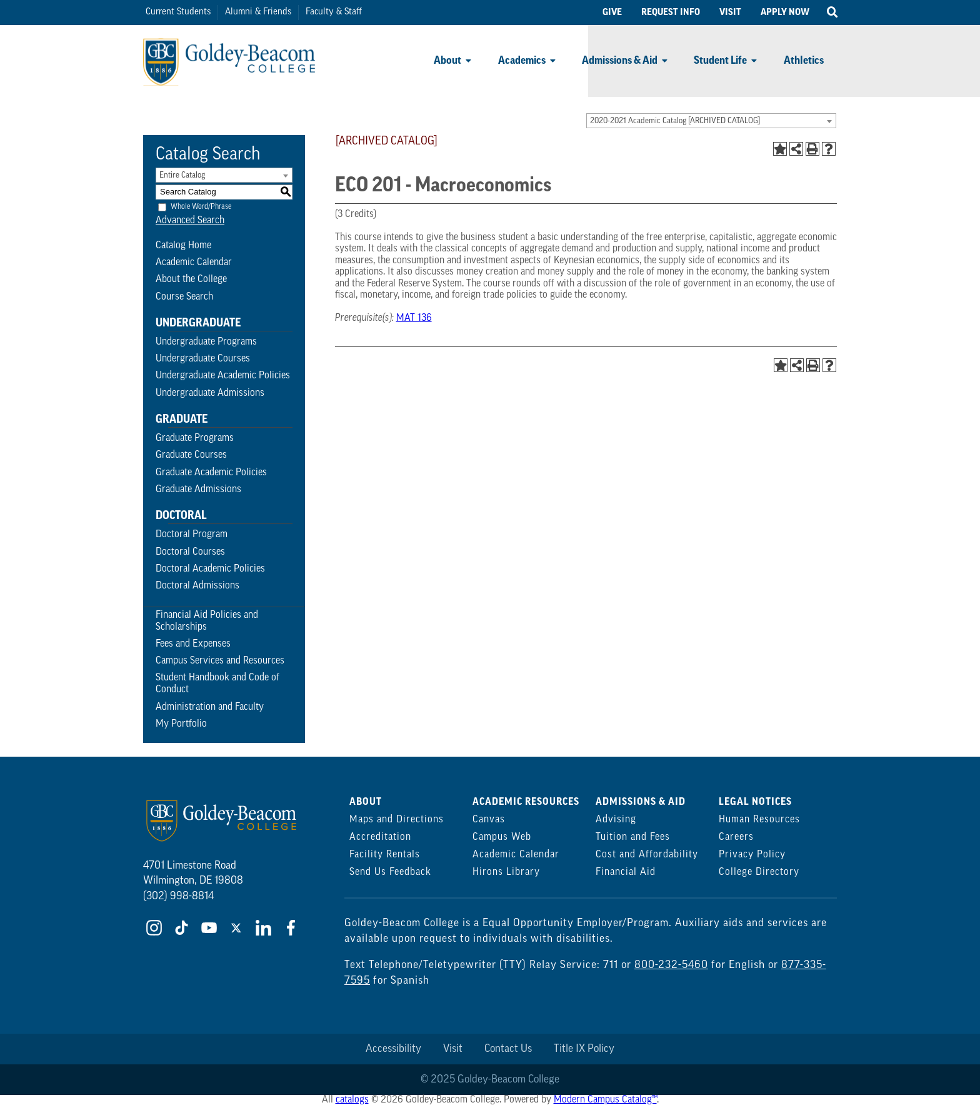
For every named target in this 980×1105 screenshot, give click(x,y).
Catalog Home (183, 246)
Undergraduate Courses (203, 359)
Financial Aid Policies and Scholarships (207, 621)
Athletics (804, 60)
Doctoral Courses (190, 552)
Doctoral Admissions (197, 586)
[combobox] (711, 120)
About (447, 60)
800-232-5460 (671, 965)
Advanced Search (190, 221)
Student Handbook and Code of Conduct (217, 684)
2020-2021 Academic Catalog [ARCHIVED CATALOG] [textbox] (675, 121)
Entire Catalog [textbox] (182, 175)
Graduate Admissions (198, 490)
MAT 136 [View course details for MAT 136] (414, 318)
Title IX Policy (584, 1049)
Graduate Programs (195, 438)
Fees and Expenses (193, 644)
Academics (522, 60)
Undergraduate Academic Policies (223, 376)
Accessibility (393, 1049)
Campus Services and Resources (220, 661)
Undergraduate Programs (206, 342)
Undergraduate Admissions (210, 393)
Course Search (184, 297)
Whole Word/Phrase (201, 206)
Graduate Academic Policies (211, 473)
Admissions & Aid (620, 60)
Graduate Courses (191, 455)
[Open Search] (832, 12)
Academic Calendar (194, 263)
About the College (191, 280)
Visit (452, 1049)
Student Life (720, 60)
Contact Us (508, 1049)
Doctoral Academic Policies (210, 569)
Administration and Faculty (210, 707)
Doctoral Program (192, 535)
